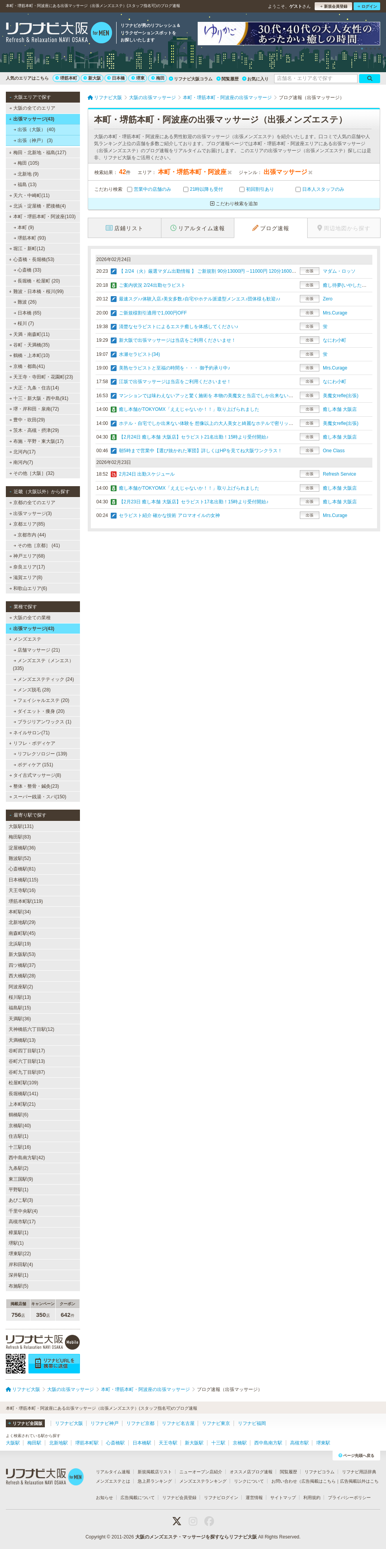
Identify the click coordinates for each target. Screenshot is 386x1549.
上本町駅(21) (22, 1104)
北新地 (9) (26, 174)
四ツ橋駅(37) (22, 965)
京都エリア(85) (27, 524)
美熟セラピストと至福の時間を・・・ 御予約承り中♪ (174, 368)
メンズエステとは (113, 1481)
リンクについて (249, 1481)
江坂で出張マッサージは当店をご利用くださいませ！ (175, 381)
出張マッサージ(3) (30, 513)
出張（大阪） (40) (34, 129)
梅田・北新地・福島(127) (37, 152)
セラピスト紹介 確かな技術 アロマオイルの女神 (169, 515)
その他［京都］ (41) (37, 545)
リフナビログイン (221, 1497)
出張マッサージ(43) (31, 119)
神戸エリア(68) (27, 556)
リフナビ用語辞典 (359, 1471)
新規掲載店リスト (155, 1471)
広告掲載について (137, 1497)
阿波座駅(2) (21, 986)
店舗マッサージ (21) (37, 650)
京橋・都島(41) (27, 366)
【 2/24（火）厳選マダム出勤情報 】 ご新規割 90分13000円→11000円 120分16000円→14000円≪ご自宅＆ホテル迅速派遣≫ (250, 271)
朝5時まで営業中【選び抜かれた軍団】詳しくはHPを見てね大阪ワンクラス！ (200, 450)
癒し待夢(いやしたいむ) (348, 285)
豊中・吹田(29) (27, 420)
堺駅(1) (16, 1243)
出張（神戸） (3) (33, 140)
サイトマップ (283, 1497)
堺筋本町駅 (87, 1443)
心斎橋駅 (115, 1443)
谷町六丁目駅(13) (27, 1061)
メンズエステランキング (203, 1481)
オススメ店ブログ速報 (251, 1471)
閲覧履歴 (227, 78)
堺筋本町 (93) (30, 238)
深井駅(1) (18, 1275)
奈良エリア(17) (27, 567)
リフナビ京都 (140, 1423)
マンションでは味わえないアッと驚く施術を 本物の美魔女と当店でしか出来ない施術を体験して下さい (227, 395)
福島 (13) (25, 184)
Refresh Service (339, 474)
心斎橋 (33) (27, 270)
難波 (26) (25, 302)
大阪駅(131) (21, 826)
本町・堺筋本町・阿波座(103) (42, 216)
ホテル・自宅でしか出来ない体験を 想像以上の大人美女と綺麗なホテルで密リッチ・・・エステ (220, 423)
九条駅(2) (18, 1168)
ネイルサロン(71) (29, 732)
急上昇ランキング (155, 1481)
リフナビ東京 (216, 1423)
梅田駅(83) (20, 837)
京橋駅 (240, 1443)
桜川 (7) (24, 323)
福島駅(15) (20, 1008)
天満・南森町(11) (29, 334)
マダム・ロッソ (339, 271)
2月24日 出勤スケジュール (147, 474)
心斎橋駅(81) (22, 869)
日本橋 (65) (27, 313)
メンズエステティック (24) (44, 679)
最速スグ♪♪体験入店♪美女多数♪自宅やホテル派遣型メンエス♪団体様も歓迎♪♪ (199, 299)
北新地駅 (58, 1443)
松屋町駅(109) (23, 1082)
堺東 (138, 78)
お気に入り (255, 78)
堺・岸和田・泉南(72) (34, 409)
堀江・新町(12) (27, 248)
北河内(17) (22, 452)
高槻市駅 (299, 1443)
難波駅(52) (20, 858)
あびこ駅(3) (21, 1200)
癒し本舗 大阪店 (340, 409)
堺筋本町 (66, 78)
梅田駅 (34, 1443)
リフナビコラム (320, 1471)
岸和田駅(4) (21, 1264)
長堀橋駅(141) (23, 1093)
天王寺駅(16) (22, 890)
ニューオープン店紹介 (200, 1471)
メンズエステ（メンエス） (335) (43, 664)
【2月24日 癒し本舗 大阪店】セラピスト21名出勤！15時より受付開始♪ (193, 437)
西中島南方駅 (268, 1443)
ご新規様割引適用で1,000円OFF (153, 313)
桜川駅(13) (20, 997)
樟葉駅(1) (18, 1232)
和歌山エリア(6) (28, 588)
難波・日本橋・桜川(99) (36, 291)
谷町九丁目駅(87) (27, 1072)
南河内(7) (21, 462)
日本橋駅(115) (23, 880)
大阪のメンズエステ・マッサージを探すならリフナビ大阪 (196, 1537)
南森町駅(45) (22, 933)
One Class (334, 450)
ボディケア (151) (33, 764)
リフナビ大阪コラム (190, 78)
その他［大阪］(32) (32, 473)
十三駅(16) (20, 1147)
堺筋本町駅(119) (26, 901)
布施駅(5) (18, 1286)
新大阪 (92, 78)
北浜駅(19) (20, 944)
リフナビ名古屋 (178, 1423)
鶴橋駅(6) (18, 1114)
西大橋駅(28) (22, 976)
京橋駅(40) (20, 1125)
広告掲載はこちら (318, 1481)
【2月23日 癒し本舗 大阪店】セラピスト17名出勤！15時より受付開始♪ (193, 501)
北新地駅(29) (22, 922)
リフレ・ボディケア (32, 743)
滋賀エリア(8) (25, 577)
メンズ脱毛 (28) (32, 690)
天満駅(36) (20, 1018)
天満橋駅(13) (22, 1040)
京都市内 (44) (30, 535)
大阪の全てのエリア (32, 108)
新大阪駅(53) (22, 954)
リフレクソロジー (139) (40, 754)
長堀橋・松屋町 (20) (37, 281)
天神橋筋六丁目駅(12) (31, 1029)
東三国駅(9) (21, 1179)
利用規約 (311, 1497)
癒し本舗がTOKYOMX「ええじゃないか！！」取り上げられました (189, 409)
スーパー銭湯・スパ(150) (37, 796)
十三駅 (218, 1443)
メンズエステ (25, 639)
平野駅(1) (18, 1189)
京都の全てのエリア (32, 502)
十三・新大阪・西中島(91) (39, 398)
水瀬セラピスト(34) (139, 354)
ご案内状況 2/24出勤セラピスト (152, 285)
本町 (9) (24, 227)
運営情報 (254, 1497)
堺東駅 (323, 1443)
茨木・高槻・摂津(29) (34, 430)
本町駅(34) (20, 912)
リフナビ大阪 (69, 1423)
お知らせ (104, 1497)
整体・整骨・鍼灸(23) (34, 786)
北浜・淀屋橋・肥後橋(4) (37, 206)
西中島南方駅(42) (27, 1157)
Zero (328, 299)
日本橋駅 (142, 1443)
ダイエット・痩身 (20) (39, 711)
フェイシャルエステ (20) (41, 700)
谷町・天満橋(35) (29, 345)
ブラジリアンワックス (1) (42, 722)
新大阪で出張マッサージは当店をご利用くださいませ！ (177, 340)
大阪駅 (13, 1443)
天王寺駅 (168, 1443)
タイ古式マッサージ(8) (35, 775)
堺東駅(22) (20, 1253)
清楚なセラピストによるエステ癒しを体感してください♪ (178, 326)
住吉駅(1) (18, 1136)
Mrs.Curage (335, 313)
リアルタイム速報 (113, 1471)
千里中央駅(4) (23, 1211)
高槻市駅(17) (22, 1221)
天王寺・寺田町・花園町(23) (41, 377)
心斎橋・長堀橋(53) (31, 259)
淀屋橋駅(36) (22, 848)
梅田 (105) (26, 163)
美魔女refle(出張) (340, 395)
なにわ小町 (334, 340)
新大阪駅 (194, 1443)
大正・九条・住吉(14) (34, 388)
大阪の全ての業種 (30, 617)
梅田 (158, 78)
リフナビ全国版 (25, 1423)
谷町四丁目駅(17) (27, 1050)
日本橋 (116, 78)
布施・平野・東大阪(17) (36, 441)
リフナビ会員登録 (179, 1497)
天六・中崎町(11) (29, 195)
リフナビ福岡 (252, 1423)
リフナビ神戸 (104, 1423)
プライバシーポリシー (349, 1497)
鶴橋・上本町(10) (29, 355)
